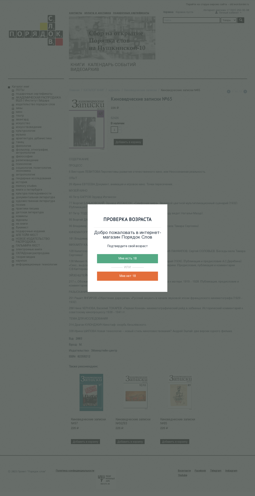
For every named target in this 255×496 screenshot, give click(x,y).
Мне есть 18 (127, 258)
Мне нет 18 (127, 276)
